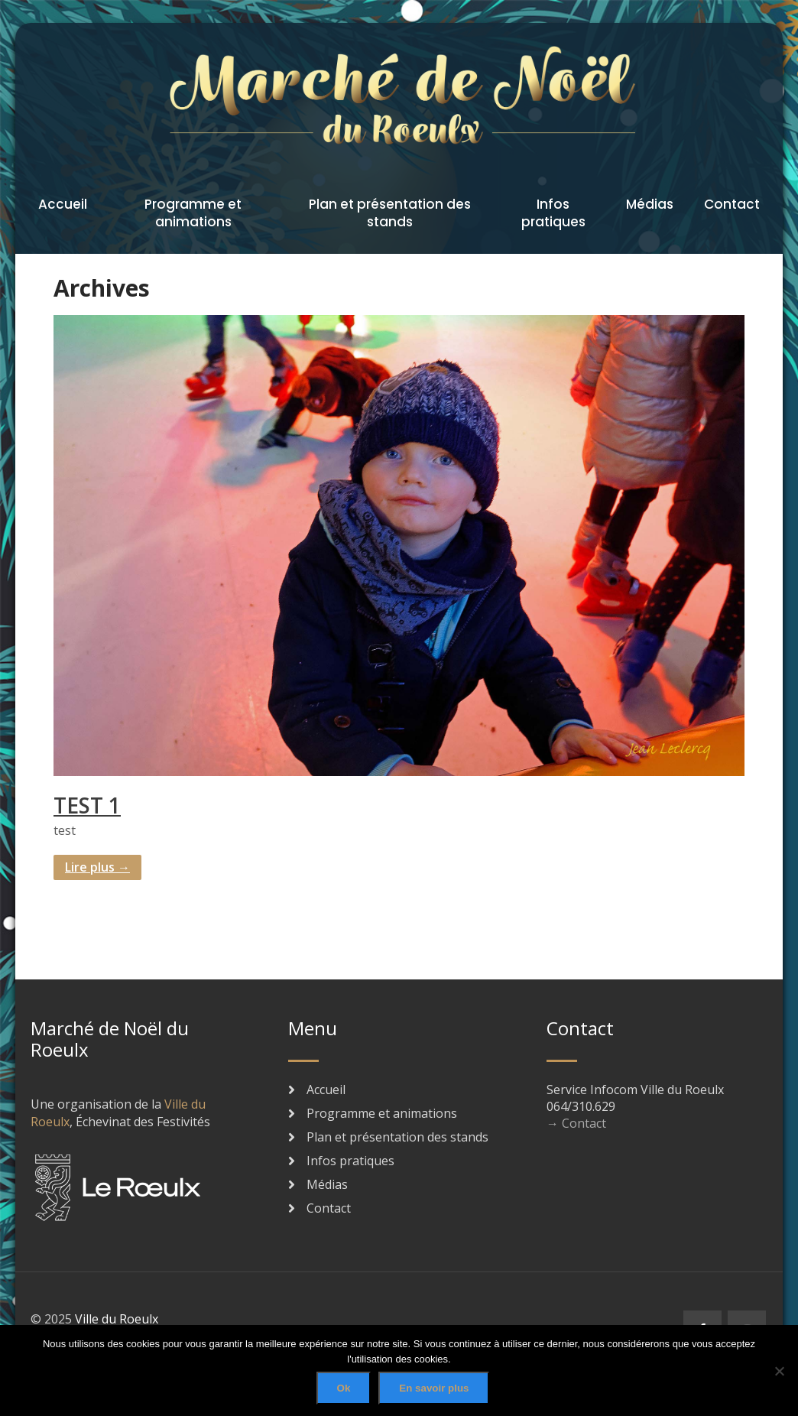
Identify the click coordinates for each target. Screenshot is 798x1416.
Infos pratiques (553, 213)
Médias (649, 204)
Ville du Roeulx (116, 1318)
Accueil (62, 204)
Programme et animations (193, 213)
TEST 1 (87, 805)
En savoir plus (434, 1388)
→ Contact (576, 1123)
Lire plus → (97, 867)
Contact (732, 204)
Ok (344, 1388)
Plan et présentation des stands (390, 213)
